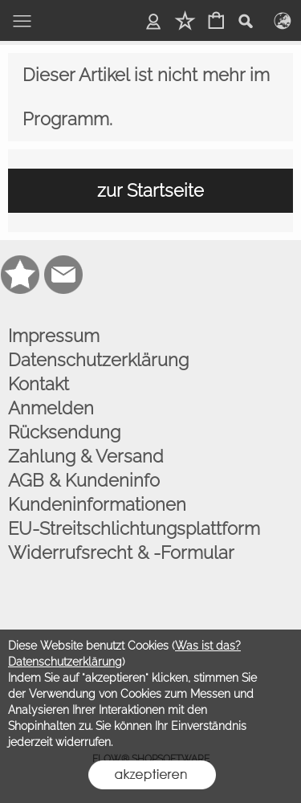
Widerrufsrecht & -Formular (121, 552)
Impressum (54, 335)
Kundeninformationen (97, 504)
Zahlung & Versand (86, 456)
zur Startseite (150, 190)
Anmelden (51, 407)
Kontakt (38, 383)
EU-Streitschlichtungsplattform (134, 528)
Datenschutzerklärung (98, 359)
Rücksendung (64, 432)
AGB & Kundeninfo (84, 480)
